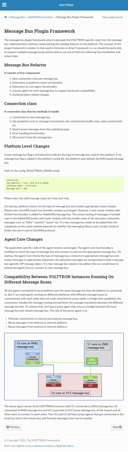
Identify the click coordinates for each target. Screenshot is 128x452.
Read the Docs (64, 446)
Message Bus (17, 17)
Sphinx (20, 446)
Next (117, 427)
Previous (13, 427)
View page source (112, 17)
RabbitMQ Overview (41, 17)
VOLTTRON (66, 5)
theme (37, 446)
